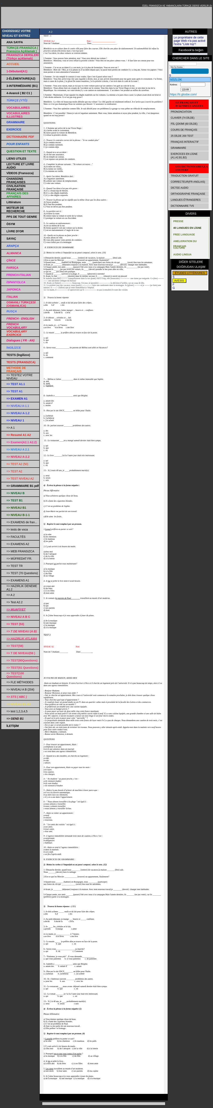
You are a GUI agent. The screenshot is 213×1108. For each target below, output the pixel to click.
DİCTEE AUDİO (179, 187)
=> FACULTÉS (16, 536)
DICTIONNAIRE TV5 (182, 205)
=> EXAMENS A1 (17, 580)
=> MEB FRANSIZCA (20, 551)
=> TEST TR (14, 566)
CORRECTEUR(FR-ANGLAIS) (188, 181)
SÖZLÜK (176, 79)
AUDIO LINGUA (182, 254)
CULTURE (179, 247)
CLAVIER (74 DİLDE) (182, 117)
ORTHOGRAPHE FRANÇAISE (188, 193)
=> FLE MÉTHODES (19, 682)
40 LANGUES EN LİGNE (187, 228)
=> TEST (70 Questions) (22, 573)
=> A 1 (10, 427)
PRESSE (178, 221)
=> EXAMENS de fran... (21, 522)
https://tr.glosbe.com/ (183, 94)
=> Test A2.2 (14, 602)
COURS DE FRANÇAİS (184, 129)
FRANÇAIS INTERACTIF (185, 141)
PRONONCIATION (181, 111)
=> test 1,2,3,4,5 (16, 711)
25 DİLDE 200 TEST (182, 135)
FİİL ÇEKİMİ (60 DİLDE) (184, 123)
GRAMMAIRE (178, 148)
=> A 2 (10, 595)
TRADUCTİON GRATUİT (185, 175)
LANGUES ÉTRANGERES (186, 199)
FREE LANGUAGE (184, 234)
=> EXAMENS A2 (17, 544)
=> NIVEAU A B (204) (20, 689)
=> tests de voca (17, 529)
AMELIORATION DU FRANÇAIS (185, 242)
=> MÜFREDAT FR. (19, 558)
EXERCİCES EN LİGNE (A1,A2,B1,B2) (184, 156)
